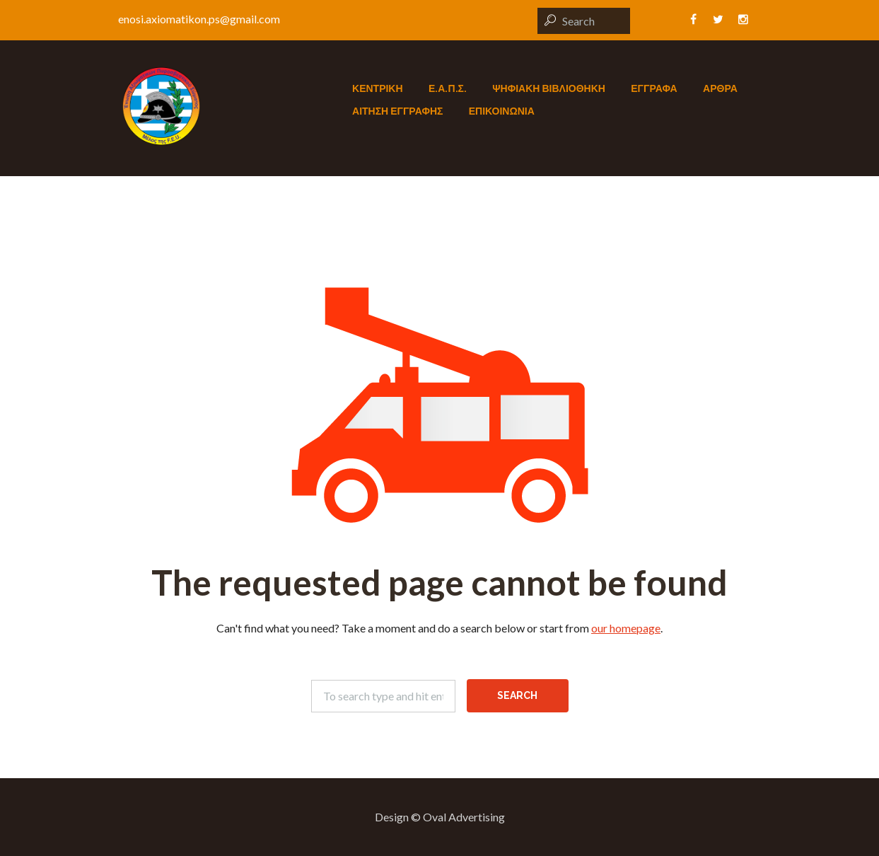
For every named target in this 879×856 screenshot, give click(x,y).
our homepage (625, 628)
